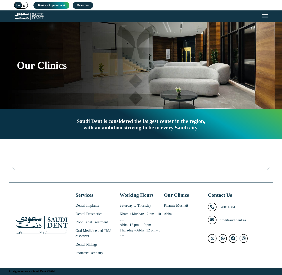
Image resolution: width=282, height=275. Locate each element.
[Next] (268, 167)
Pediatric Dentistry (89, 253)
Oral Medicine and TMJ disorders (93, 233)
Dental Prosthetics (89, 214)
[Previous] (13, 167)
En (18, 5)
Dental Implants (87, 205)
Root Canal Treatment (92, 222)
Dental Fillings (86, 244)
